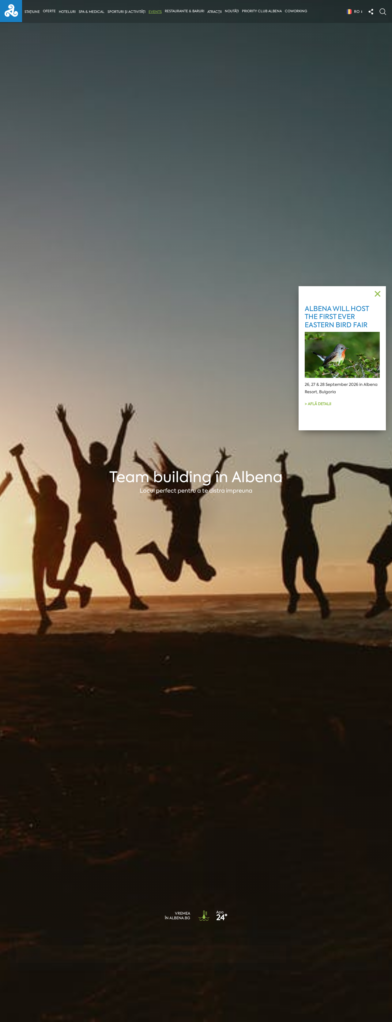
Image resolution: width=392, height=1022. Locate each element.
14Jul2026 (218, 954)
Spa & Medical (92, 12)
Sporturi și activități (127, 12)
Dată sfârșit (215, 940)
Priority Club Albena (263, 11)
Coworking (297, 11)
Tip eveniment (30, 940)
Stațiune (32, 12)
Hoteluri (67, 12)
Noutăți (233, 11)
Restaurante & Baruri (185, 11)
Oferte (49, 11)
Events (156, 12)
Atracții (216, 12)
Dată (123, 940)
